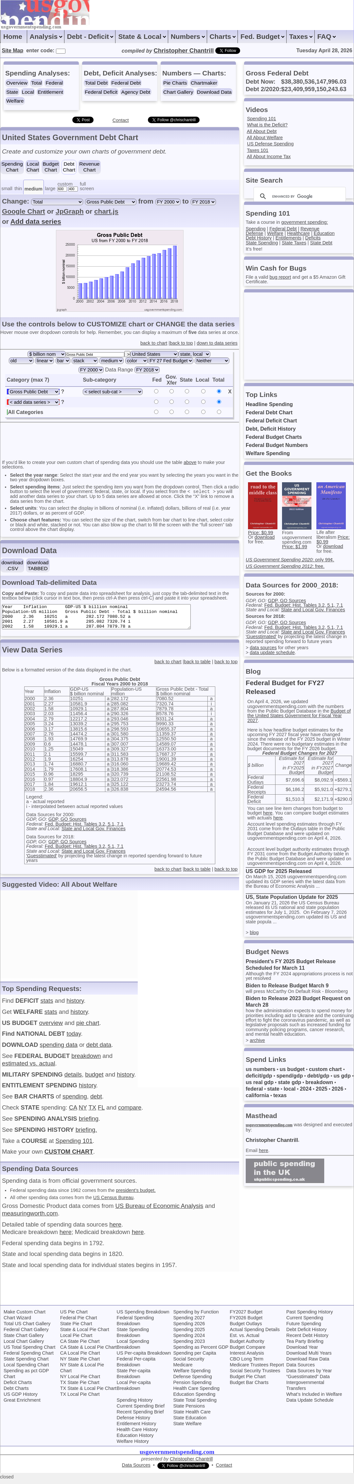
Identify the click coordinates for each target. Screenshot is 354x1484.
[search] (298, 196)
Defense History (133, 1422)
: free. (285, 566)
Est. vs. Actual (244, 1340)
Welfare (15, 101)
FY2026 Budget (246, 1322)
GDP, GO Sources (67, 823)
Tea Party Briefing (305, 1345)
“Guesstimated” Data (308, 1381)
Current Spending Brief (141, 1410)
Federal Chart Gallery (26, 1334)
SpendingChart (12, 167)
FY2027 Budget (246, 1316)
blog (254, 932)
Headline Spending (269, 404)
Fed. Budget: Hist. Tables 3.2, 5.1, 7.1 (84, 828)
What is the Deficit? (267, 124)
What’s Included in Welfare (314, 1398)
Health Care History (137, 1434)
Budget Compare (247, 1351)
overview (51, 1027)
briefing (88, 1123)
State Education (189, 1422)
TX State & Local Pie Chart (88, 1392)
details (73, 1079)
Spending (256, 228)
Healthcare (298, 233)
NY (83, 1112)
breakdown (86, 1060)
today (74, 1038)
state (273, 1089)
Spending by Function (196, 1316)
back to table (197, 666)
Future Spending (303, 1328)
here (115, 1229)
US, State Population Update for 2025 (292, 897)
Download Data (214, 92)
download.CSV (12, 565)
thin (18, 188)
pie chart (87, 1027)
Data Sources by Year (309, 1375)
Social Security (188, 1363)
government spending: (304, 222)
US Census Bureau (113, 1202)
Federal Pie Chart (78, 1322)
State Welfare (187, 1428)
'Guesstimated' (41, 860)
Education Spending (194, 1398)
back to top (181, 343)
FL (101, 1112)
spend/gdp (289, 1076)
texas (280, 1095)
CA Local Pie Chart (80, 1357)
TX (92, 1112)
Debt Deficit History (306, 1334)
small (6, 188)
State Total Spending (195, 1404)
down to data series (217, 343)
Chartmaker (204, 83)
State (12, 92)
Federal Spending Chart (29, 1357)
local (289, 1089)
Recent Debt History (307, 1340)
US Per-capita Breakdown (144, 1357)
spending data (59, 1049)
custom (65, 184)
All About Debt (261, 131)
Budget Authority (247, 1345)
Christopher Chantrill (272, 1140)
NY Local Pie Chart (80, 1381)
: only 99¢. (290, 559)
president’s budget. (135, 1194)
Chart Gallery (178, 92)
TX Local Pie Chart (80, 1398)
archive (257, 1040)
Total (36, 83)
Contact (121, 120)
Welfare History (133, 1445)
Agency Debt (135, 92)
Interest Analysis (247, 1357)
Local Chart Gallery (24, 1345)
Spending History (135, 1404)
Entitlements (288, 237)
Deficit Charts (18, 1387)
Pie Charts (175, 83)
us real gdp (260, 1082)
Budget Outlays (246, 1328)
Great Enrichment (22, 1404)
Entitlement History (136, 1428)
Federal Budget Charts (274, 437)
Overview (16, 83)
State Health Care (191, 1416)
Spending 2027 (189, 1322)
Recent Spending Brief (140, 1416)
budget (94, 1079)
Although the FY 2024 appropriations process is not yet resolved (299, 976)
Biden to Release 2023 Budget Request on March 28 (298, 1002)
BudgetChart (51, 167)
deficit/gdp (259, 1076)
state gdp (289, 1082)
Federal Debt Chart (269, 412)
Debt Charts (16, 1392)
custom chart (325, 1069)
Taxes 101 (258, 150)
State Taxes (294, 242)
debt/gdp (318, 1076)
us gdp (341, 1076)
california (257, 1095)
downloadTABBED (37, 565)
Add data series (35, 221)
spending (74, 1100)
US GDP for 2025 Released (279, 871)
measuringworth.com (30, 1217)
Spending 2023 (189, 1345)
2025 (321, 1089)
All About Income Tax (269, 156)
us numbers (260, 1069)
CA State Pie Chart (80, 1345)
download (265, 537)
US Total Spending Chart (29, 1351)
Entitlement (50, 92)
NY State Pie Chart (80, 1363)
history (75, 1005)
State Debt (321, 242)
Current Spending (304, 1322)
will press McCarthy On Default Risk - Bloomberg (297, 991)
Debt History (259, 237)
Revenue (310, 228)
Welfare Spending (268, 453)
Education (324, 233)
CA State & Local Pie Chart (88, 1351)
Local (28, 92)
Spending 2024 (189, 1340)
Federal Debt (126, 83)
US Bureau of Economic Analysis (159, 1210)
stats (47, 1005)
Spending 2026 (189, 1328)
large (50, 188)
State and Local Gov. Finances (94, 833)
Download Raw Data (307, 1363)
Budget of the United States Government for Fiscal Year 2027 (299, 715)
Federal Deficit (101, 92)
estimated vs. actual (28, 1067)
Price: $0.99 (260, 532)
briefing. (86, 1134)
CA (73, 1112)
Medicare (182, 1369)
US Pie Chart (74, 1316)
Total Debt (96, 83)
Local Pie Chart (76, 1340)
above (190, 462)
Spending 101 (74, 1145)
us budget (292, 1069)
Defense (254, 233)
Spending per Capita (194, 1357)
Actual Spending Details (255, 1334)
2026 (338, 1089)
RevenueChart (89, 167)
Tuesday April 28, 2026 (324, 50)
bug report (280, 277)
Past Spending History (309, 1316)
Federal (54, 83)
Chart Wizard (17, 1322)
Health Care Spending (196, 1392)
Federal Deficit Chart (271, 420)
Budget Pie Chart (248, 1381)
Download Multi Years (308, 1357)
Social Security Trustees (255, 1375)
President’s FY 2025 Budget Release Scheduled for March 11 (291, 965)
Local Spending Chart (26, 1369)
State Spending (262, 242)
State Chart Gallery (24, 1340)
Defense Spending (192, 1381)
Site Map (12, 50)
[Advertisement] (121, 440)
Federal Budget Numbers (277, 445)
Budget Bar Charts (249, 1387)
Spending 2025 (189, 1334)
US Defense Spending (270, 143)
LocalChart (33, 167)
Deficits (313, 237)
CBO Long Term (246, 1363)
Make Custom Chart (24, 1316)
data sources (263, 647)
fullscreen (87, 186)
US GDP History (21, 1398)
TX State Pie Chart (79, 1387)
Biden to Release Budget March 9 (287, 985)
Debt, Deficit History (271, 429)
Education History (135, 1440)
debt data (99, 1049)
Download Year (302, 1351)
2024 (305, 1089)
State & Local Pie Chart (84, 1334)
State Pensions (189, 1410)
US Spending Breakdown (143, 1316)
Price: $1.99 (294, 546)
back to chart (153, 343)
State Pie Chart (76, 1328)
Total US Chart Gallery (27, 1328)
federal (254, 1089)
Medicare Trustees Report (257, 1369)
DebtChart (69, 167)
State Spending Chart (26, 1363)
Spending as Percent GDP (200, 1351)
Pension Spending (192, 1387)
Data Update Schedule (310, 1404)
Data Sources (300, 1369)
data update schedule (272, 652)
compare (130, 1112)
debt (96, 1100)
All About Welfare (265, 137)
